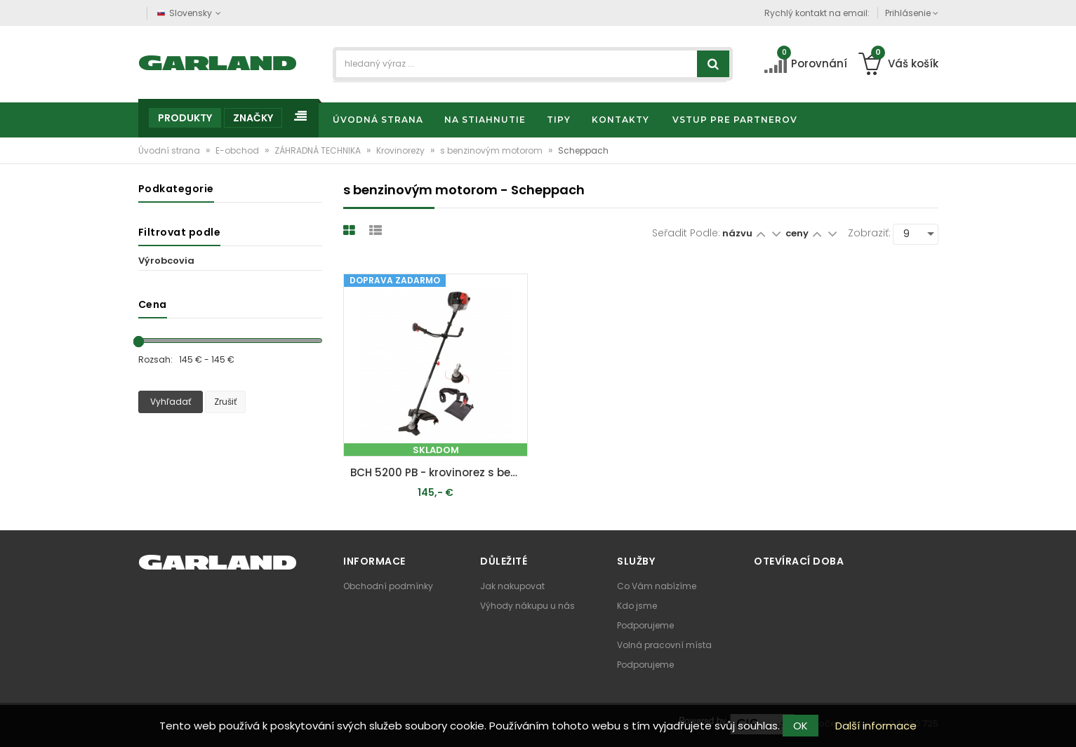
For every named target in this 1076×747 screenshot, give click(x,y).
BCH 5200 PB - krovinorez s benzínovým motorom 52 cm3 (439, 472)
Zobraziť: (869, 233)
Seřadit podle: (686, 233)
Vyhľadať (170, 402)
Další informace (876, 725)
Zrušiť (225, 402)
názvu (737, 233)
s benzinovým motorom (492, 150)
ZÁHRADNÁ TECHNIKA (318, 150)
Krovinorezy (401, 150)
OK (800, 725)
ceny (798, 233)
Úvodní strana (170, 150)
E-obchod (238, 150)
